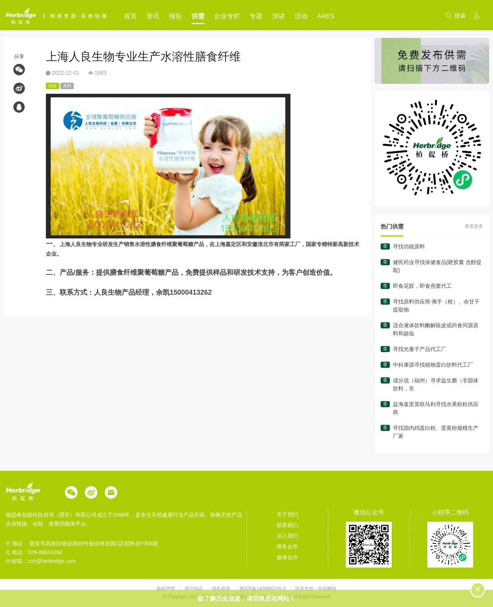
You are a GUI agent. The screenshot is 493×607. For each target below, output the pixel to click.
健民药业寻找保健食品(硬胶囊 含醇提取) (437, 266)
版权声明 (166, 588)
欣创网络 (327, 588)
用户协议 (194, 588)
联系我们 (287, 525)
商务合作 (287, 546)
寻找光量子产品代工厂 (419, 349)
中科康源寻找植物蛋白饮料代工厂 (433, 365)
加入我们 (287, 536)
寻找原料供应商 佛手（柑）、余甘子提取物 (436, 306)
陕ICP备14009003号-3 (262, 588)
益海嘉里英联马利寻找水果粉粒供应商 (435, 408)
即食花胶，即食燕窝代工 (422, 286)
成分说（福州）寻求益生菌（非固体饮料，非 (435, 384)
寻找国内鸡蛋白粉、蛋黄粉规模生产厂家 (435, 432)
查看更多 (474, 226)
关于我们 (287, 514)
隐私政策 (222, 588)
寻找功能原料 (409, 246)
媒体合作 (287, 557)
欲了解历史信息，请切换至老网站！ (246, 598)
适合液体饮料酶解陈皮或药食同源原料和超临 (435, 329)
